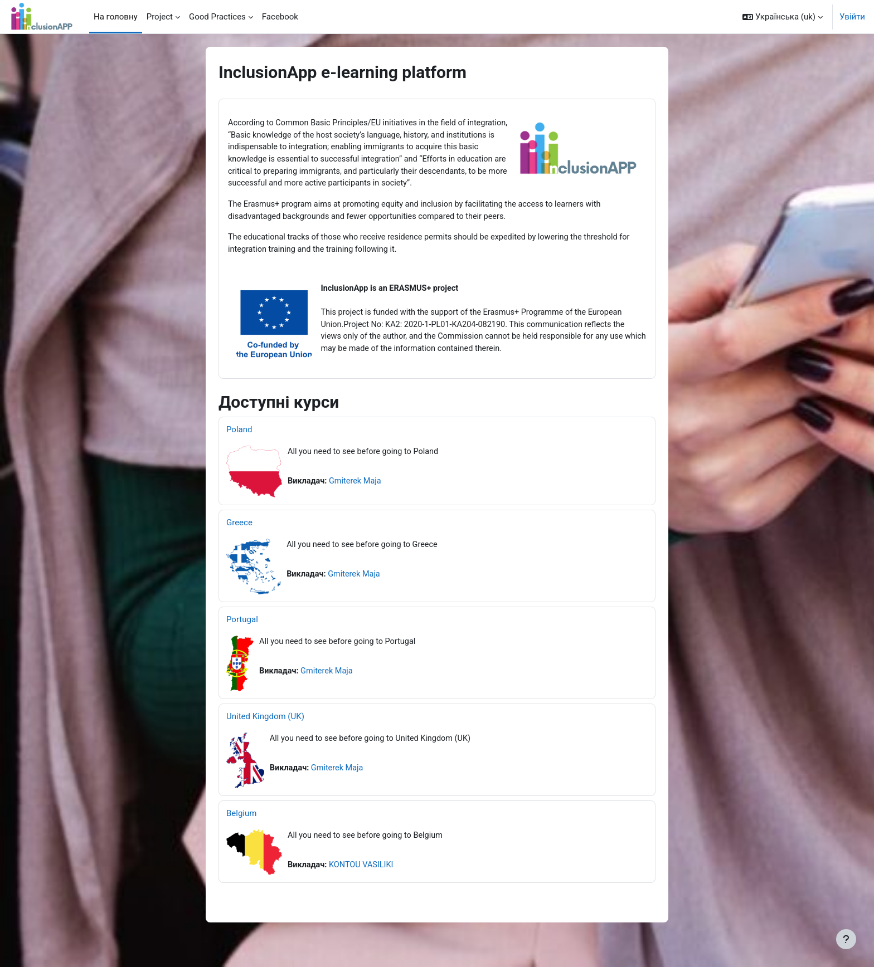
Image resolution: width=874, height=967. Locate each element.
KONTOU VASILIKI (364, 883)
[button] (782, 16)
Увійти (852, 17)
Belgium (241, 831)
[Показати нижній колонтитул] (846, 939)
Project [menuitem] (160, 17)
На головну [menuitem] (116, 17)
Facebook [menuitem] (280, 17)
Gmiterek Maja (358, 499)
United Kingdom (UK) (265, 734)
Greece (239, 540)
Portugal (242, 637)
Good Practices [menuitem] (217, 17)
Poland (239, 447)
